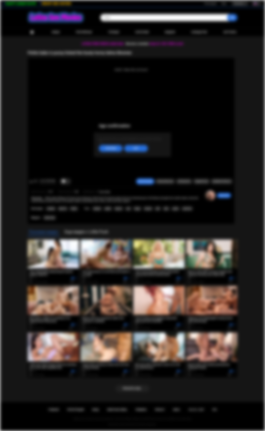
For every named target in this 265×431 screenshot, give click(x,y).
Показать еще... (132, 388)
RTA (214, 409)
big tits (118, 208)
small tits (187, 208)
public (108, 208)
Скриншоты (183, 181)
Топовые (113, 32)
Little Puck (49, 218)
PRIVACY (160, 409)
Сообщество (199, 32)
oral (128, 208)
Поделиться (201, 181)
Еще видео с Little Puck (86, 231)
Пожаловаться (165, 181)
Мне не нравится (35, 181)
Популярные (84, 32)
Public (74, 208)
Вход (224, 3)
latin (166, 208)
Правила (141, 409)
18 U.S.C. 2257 (196, 409)
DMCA (176, 409)
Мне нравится (31, 181)
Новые (56, 32)
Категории (142, 32)
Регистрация (210, 3)
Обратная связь (117, 409)
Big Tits (62, 208)
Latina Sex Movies (127, 424)
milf (158, 208)
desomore (223, 195)
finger (137, 208)
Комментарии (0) (221, 181)
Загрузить (230, 32)
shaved (148, 208)
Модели (170, 32)
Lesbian (51, 208)
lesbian (97, 208)
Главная (32, 32)
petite (175, 208)
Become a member (137, 43)
